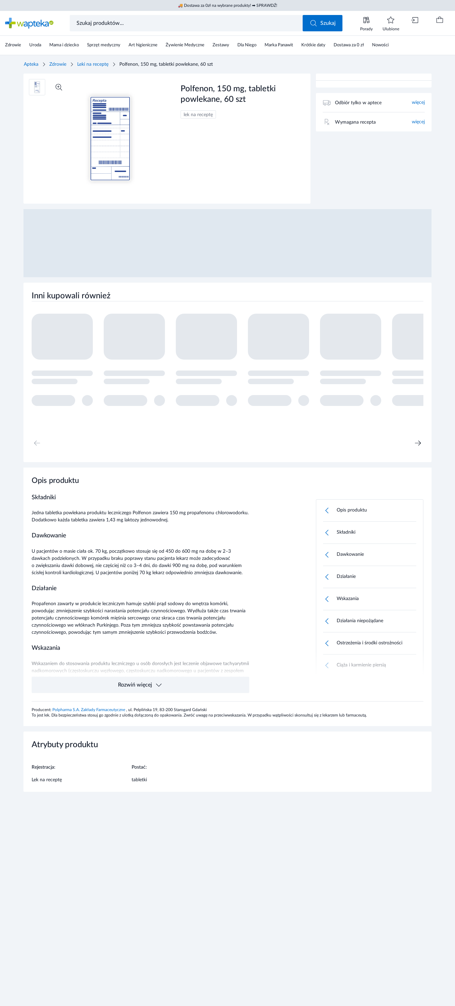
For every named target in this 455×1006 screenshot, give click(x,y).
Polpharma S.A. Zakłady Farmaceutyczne (89, 710)
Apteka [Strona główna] (31, 64)
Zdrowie (57, 64)
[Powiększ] (58, 87)
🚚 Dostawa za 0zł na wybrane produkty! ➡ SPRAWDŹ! (227, 5)
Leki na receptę (92, 64)
